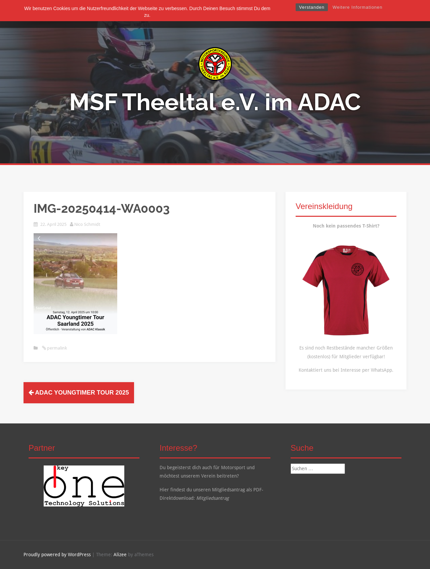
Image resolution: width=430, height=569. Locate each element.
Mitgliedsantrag (212, 498)
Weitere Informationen (358, 7)
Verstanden (312, 7)
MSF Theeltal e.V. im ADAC (215, 102)
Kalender (264, 13)
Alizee (120, 554)
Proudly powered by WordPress (57, 554)
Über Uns (169, 13)
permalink (56, 348)
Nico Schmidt (87, 224)
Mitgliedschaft (204, 13)
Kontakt (292, 13)
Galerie (238, 13)
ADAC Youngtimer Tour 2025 (79, 392)
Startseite (139, 13)
